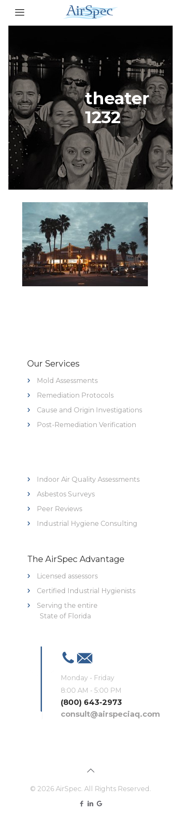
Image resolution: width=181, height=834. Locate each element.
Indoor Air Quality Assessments (88, 479)
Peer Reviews (59, 509)
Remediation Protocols (75, 395)
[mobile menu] (20, 12)
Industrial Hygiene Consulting (87, 524)
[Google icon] (99, 804)
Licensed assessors (67, 576)
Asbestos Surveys (66, 494)
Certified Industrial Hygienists (86, 591)
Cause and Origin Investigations (89, 410)
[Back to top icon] (90, 770)
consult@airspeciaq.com (110, 714)
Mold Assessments (67, 381)
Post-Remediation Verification (86, 425)
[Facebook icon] (82, 804)
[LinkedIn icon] (91, 804)
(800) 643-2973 (91, 702)
